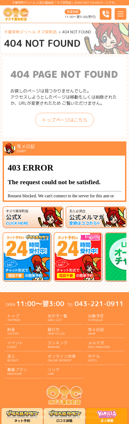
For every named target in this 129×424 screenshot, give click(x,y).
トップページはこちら (64, 120)
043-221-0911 (98, 303)
